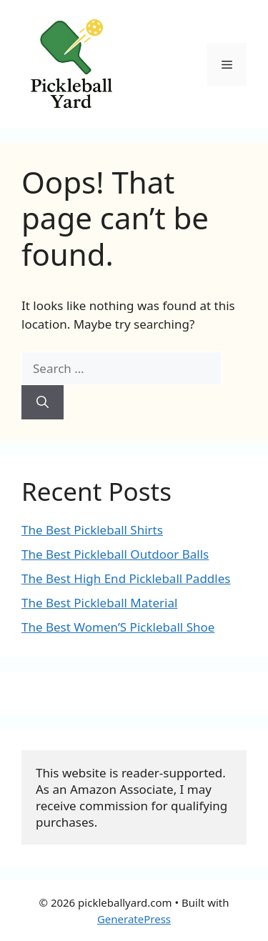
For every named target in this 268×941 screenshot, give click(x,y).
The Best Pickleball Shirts (92, 530)
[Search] (42, 402)
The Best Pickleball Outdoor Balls (115, 554)
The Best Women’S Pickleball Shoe (117, 627)
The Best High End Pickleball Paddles (125, 578)
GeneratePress (134, 919)
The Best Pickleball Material (99, 602)
